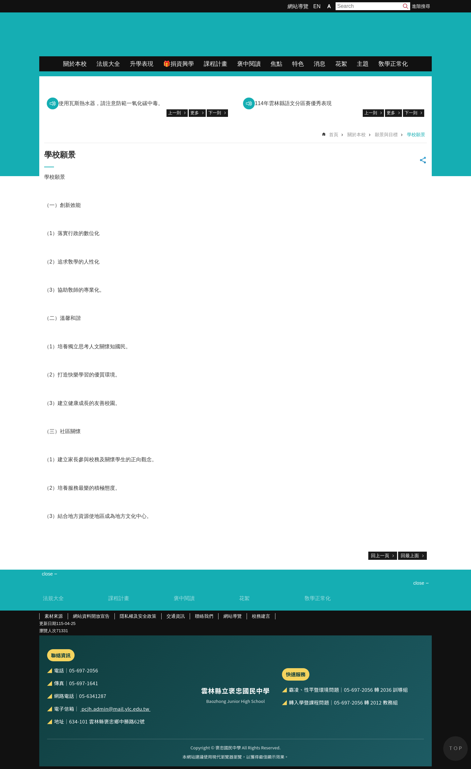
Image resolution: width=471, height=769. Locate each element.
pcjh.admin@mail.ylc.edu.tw (115, 708)
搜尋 (405, 6)
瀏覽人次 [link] (47, 630)
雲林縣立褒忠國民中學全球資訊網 (108, 34)
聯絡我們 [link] (204, 616)
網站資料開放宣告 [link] (91, 616)
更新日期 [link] (47, 623)
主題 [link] (363, 64)
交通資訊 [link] (175, 616)
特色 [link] (298, 64)
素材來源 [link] (53, 616)
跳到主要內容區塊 (3, 3)
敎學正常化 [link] (393, 64)
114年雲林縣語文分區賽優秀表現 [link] (293, 103)
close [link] (47, 574)
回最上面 (410, 555)
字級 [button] (329, 6)
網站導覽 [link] (298, 6)
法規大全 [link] (108, 64)
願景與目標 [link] (386, 134)
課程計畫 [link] (215, 64)
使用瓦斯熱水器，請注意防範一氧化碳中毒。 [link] (111, 103)
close (418, 583)
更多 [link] (194, 112)
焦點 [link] (276, 64)
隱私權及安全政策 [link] (138, 616)
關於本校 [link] (75, 64)
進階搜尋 (421, 6)
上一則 (174, 112)
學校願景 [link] (416, 134)
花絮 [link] (341, 64)
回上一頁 (380, 555)
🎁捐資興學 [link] (178, 64)
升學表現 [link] (141, 64)
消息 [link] (319, 64)
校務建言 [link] (261, 616)
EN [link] (317, 6)
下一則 (214, 112)
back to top (455, 748)
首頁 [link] (333, 134)
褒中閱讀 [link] (249, 64)
